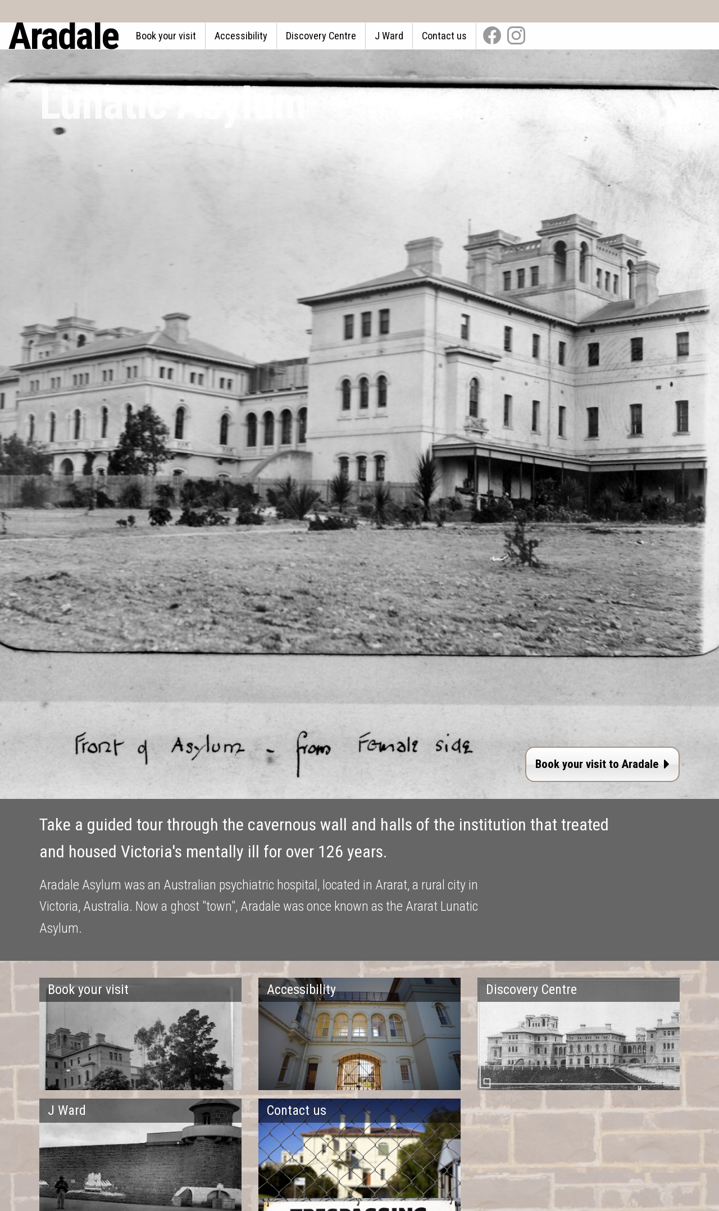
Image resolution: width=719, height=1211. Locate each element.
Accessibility (241, 36)
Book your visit (166, 36)
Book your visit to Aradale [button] (602, 764)
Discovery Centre (321, 36)
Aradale (63, 35)
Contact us (444, 36)
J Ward (389, 36)
